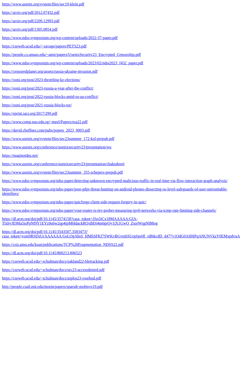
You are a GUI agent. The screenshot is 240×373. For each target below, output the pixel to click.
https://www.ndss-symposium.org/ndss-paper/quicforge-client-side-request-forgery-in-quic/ (74, 202)
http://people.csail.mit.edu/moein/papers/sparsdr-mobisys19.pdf (52, 286)
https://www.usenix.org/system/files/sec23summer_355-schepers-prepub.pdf (62, 172)
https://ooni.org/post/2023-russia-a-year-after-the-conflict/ (48, 88)
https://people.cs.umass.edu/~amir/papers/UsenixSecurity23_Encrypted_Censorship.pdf (71, 54)
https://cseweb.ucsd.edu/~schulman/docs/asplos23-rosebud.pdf (51, 278)
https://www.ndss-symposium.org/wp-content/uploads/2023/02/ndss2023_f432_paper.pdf (72, 63)
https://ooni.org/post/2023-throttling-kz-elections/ (41, 80)
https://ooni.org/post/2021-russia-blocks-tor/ (37, 105)
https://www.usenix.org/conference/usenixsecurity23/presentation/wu (56, 147)
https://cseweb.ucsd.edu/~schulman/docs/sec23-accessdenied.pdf (53, 270)
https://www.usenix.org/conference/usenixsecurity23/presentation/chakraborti (63, 164)
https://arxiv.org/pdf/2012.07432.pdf (31, 12)
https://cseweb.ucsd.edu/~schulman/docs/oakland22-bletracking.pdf (55, 261)
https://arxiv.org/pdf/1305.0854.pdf (30, 29)
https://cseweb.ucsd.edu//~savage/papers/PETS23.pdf (44, 46)
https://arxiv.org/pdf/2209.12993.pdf (31, 21)
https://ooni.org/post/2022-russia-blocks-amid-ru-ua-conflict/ (50, 96)
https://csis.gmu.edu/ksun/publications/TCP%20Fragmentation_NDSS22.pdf (62, 244)
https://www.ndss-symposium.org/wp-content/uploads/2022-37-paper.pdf (60, 38)
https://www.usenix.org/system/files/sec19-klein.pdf (43, 4)
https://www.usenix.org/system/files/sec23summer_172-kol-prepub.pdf (58, 139)
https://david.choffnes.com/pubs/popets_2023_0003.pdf (46, 130)
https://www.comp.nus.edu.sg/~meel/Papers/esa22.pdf (45, 122)
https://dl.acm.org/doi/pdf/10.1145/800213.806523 (42, 253)
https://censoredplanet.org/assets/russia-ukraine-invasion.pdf (50, 71)
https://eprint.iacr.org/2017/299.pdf (29, 113)
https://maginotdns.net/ (20, 155)
